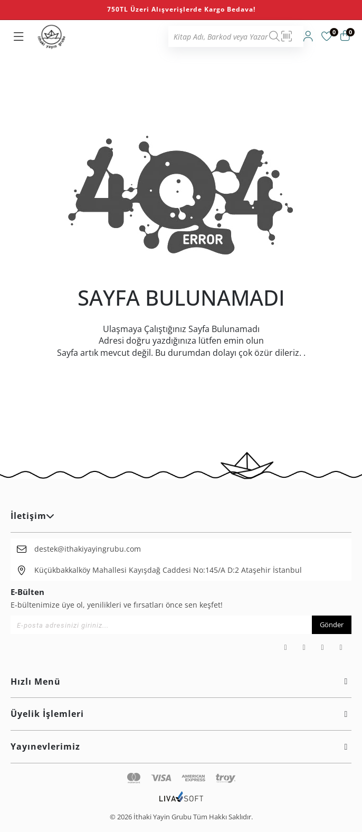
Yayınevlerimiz (181, 746)
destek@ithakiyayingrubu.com (87, 549)
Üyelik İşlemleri (181, 714)
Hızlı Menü (181, 681)
